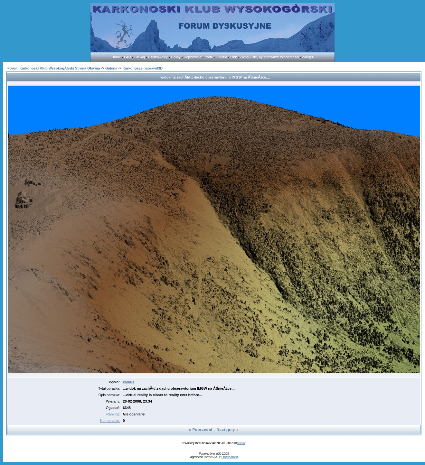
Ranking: (113, 414)
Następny (226, 430)
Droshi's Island (229, 457)
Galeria (111, 68)
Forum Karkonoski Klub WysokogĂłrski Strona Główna (53, 68)
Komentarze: (110, 421)
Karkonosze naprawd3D (142, 68)
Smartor (241, 443)
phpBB (217, 453)
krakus (128, 382)
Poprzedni (202, 430)
